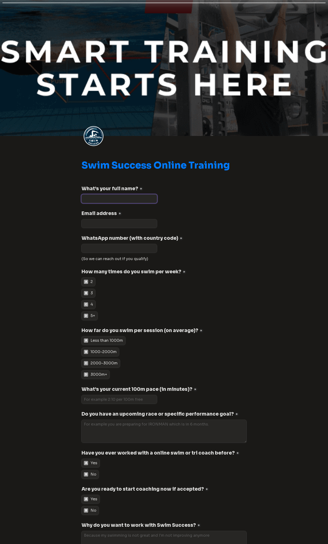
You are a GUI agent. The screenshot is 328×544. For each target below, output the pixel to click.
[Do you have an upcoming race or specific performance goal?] (164, 431)
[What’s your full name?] (119, 198)
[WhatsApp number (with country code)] (119, 248)
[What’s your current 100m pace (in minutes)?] (119, 399)
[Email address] (119, 223)
